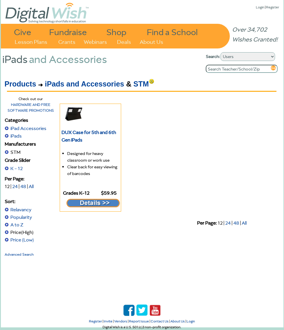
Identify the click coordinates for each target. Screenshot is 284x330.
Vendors (120, 321)
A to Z (16, 224)
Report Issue (139, 321)
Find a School (172, 31)
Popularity (21, 217)
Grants (66, 41)
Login (260, 7)
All (31, 186)
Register (272, 7)
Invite (108, 321)
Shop (116, 31)
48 (23, 186)
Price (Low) (22, 240)
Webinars (95, 41)
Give (22, 31)
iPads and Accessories (84, 84)
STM (141, 84)
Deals (124, 41)
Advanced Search (19, 254)
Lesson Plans (31, 41)
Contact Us (160, 321)
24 (15, 186)
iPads (16, 136)
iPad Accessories (28, 128)
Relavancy (20, 209)
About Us (151, 41)
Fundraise (68, 31)
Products (20, 84)
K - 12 (16, 168)
